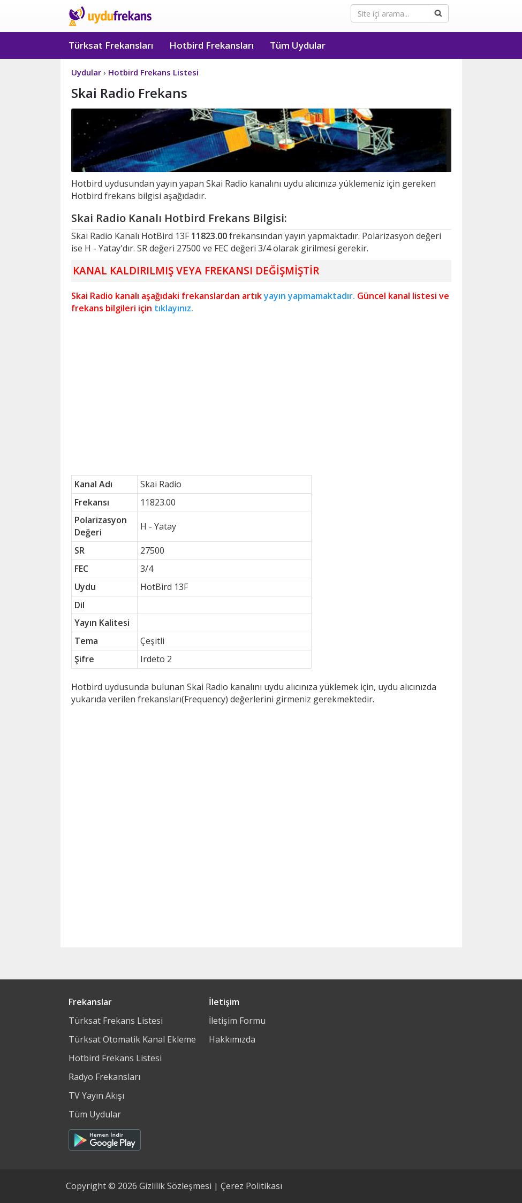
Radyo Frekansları (104, 1077)
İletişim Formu (237, 1020)
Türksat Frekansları (111, 45)
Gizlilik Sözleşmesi (175, 1186)
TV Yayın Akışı (96, 1095)
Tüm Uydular (298, 45)
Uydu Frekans (110, 16)
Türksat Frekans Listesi (116, 1020)
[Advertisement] (261, 395)
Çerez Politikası (251, 1186)
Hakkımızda (232, 1039)
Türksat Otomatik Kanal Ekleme (132, 1039)
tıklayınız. (173, 308)
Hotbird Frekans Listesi (115, 1058)
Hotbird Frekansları (211, 45)
